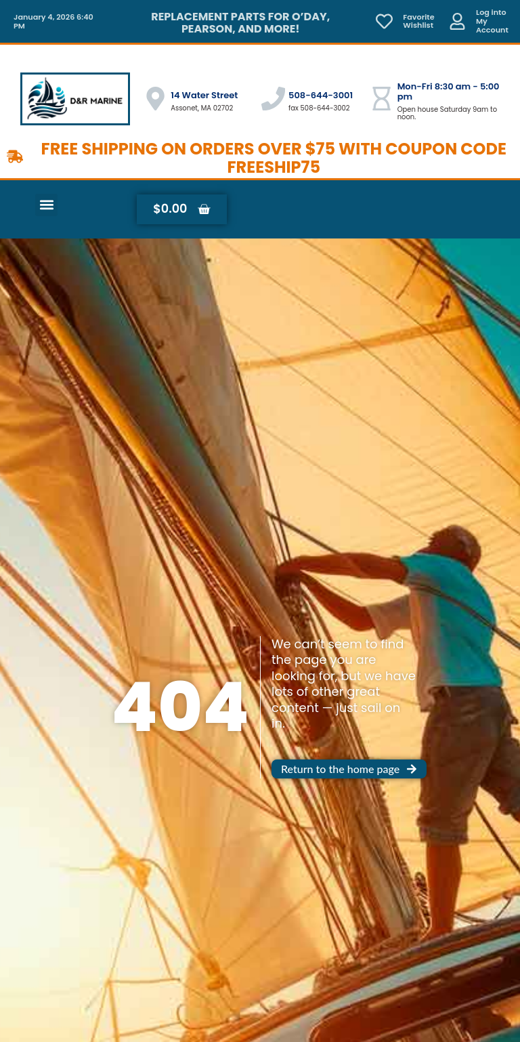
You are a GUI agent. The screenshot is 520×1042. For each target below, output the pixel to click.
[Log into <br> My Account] (457, 21)
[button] (46, 205)
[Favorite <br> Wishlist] (384, 21)
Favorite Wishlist (418, 21)
